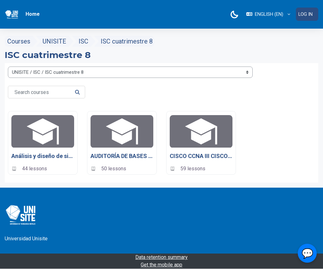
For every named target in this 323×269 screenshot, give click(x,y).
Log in (305, 14)
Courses (18, 41)
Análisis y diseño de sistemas (42, 156)
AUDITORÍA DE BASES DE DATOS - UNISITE (122, 156)
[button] (268, 14)
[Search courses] (46, 92)
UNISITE (54, 41)
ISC (83, 41)
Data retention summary (161, 257)
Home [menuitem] (33, 14)
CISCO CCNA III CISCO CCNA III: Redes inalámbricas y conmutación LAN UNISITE (201, 156)
